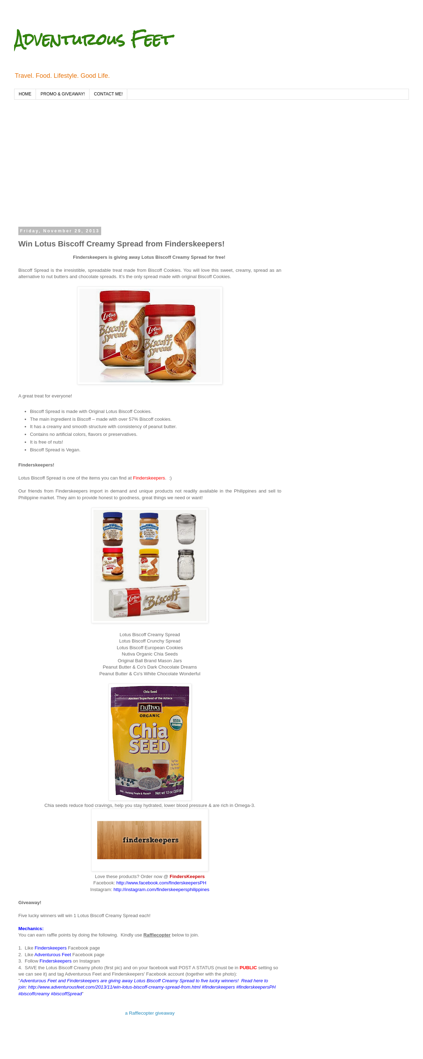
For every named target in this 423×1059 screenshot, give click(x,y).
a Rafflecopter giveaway (150, 1013)
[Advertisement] (107, 167)
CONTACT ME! (108, 94)
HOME (25, 94)
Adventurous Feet (93, 39)
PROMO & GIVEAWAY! (63, 94)
